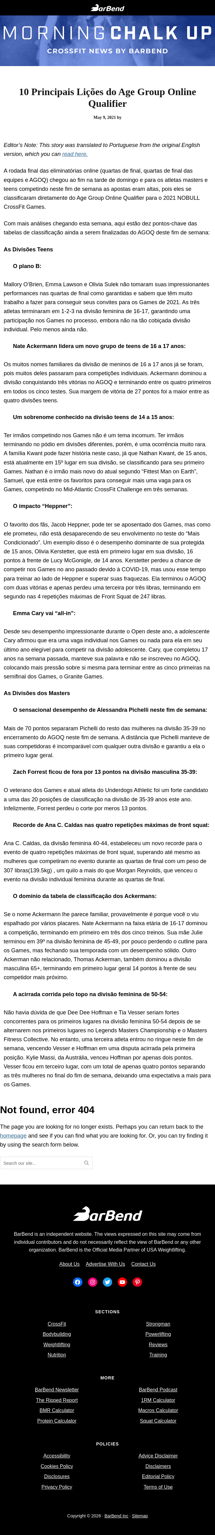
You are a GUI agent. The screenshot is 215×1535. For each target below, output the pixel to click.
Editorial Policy (158, 1476)
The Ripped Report (57, 1400)
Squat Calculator (158, 1421)
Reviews (158, 1344)
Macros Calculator (158, 1410)
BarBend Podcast (158, 1389)
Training (158, 1354)
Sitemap (140, 1515)
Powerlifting (158, 1334)
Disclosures (57, 1476)
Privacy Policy (56, 1487)
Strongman (158, 1324)
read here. (75, 154)
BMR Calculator (57, 1410)
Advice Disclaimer (158, 1455)
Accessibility (56, 1455)
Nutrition (57, 1354)
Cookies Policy (57, 1466)
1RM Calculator (158, 1400)
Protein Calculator (56, 1421)
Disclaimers (158, 1466)
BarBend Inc (116, 1515)
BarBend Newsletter (57, 1389)
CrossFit (57, 1324)
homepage (13, 1135)
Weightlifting (57, 1344)
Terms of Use (158, 1487)
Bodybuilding (57, 1334)
